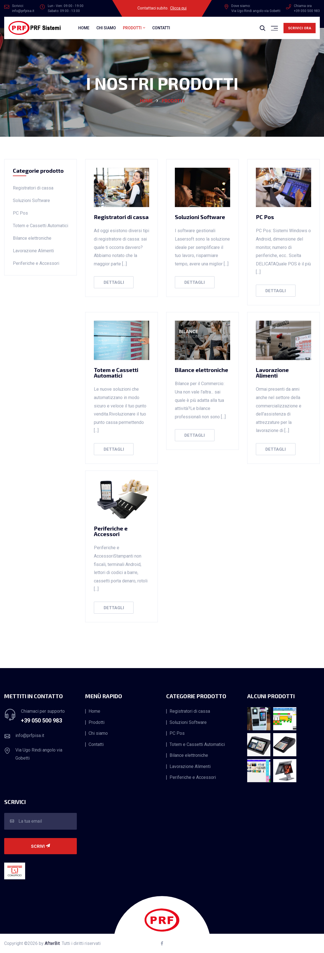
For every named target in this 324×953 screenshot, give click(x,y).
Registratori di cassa (33, 188)
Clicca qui (178, 8)
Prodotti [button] (132, 28)
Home (83, 28)
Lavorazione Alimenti (33, 250)
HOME (146, 101)
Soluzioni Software (31, 200)
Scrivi (40, 846)
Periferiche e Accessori (36, 263)
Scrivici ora (299, 28)
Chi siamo (106, 28)
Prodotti (173, 101)
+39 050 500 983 (41, 720)
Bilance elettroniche (32, 238)
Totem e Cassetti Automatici (40, 225)
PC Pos (20, 213)
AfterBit (52, 943)
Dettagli (114, 282)
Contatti (161, 28)
